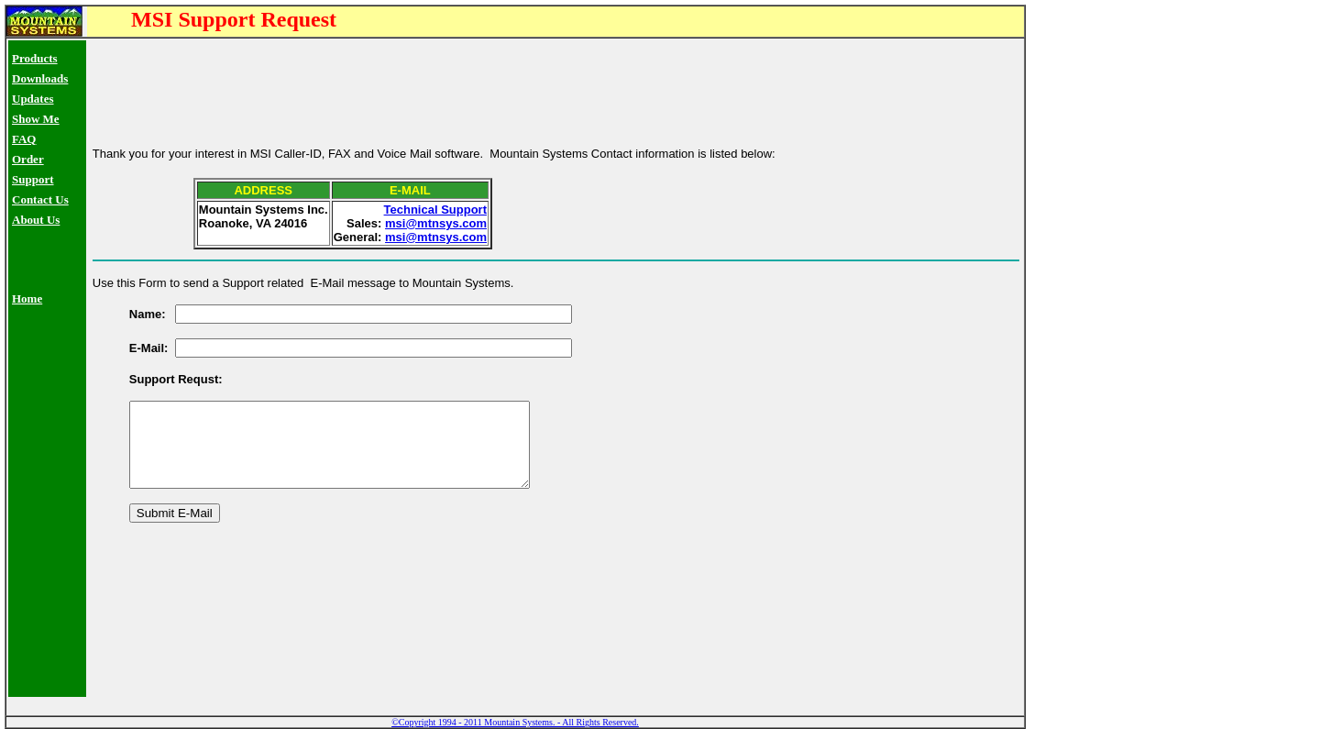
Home (27, 298)
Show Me (36, 119)
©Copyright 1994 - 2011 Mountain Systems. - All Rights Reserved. (515, 722)
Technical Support (435, 201)
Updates (33, 98)
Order (28, 159)
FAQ (24, 139)
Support (33, 179)
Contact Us (40, 199)
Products (35, 58)
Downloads (40, 78)
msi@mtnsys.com (436, 215)
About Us (36, 219)
